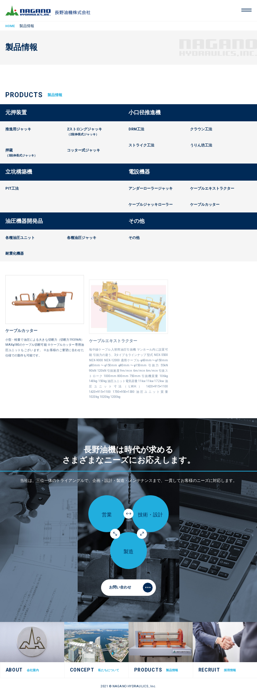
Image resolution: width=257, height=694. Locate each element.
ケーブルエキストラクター (212, 188)
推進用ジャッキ (18, 129)
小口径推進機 (144, 112)
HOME (10, 26)
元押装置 (16, 112)
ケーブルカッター (205, 204)
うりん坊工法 (201, 145)
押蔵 (36, 153)
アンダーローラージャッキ (150, 188)
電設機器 (139, 172)
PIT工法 (12, 188)
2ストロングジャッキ (97, 132)
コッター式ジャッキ (83, 150)
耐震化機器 (14, 253)
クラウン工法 (201, 129)
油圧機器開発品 (24, 221)
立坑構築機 (18, 172)
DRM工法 (136, 129)
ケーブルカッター (21, 336)
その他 (136, 221)
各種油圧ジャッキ (81, 238)
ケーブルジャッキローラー (150, 204)
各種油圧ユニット (20, 238)
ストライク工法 (141, 145)
